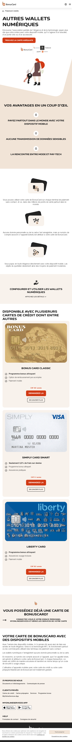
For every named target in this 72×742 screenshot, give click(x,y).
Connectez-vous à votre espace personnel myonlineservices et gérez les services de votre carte (38, 620)
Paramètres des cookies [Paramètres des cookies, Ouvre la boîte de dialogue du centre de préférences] (60, 736)
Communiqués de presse (36, 683)
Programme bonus (44, 693)
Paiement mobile (11, 11)
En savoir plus (36, 400)
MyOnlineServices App (11, 696)
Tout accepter (59, 732)
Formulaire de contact (10, 719)
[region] (36, 735)
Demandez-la (36, 393)
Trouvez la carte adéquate (19, 40)
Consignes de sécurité (28, 719)
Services (33, 693)
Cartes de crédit (8, 693)
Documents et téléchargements (14, 683)
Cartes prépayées (22, 693)
